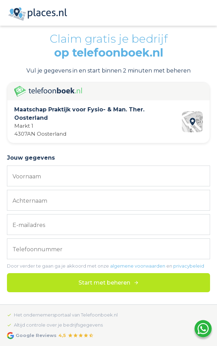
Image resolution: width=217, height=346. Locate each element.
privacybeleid (188, 266)
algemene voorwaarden (137, 266)
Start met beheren (104, 282)
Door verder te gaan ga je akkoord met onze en (105, 266)
